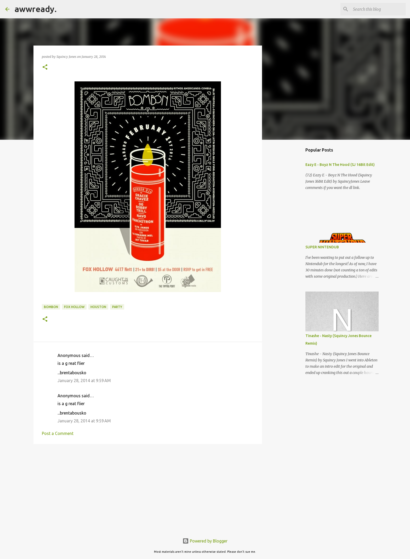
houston (98, 307)
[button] (45, 67)
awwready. (36, 9)
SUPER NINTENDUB (322, 247)
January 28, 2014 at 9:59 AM (84, 380)
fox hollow (74, 307)
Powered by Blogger (205, 541)
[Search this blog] (378, 9)
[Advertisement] (147, 488)
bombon (51, 307)
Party (117, 307)
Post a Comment (57, 433)
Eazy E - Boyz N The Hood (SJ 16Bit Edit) (340, 165)
